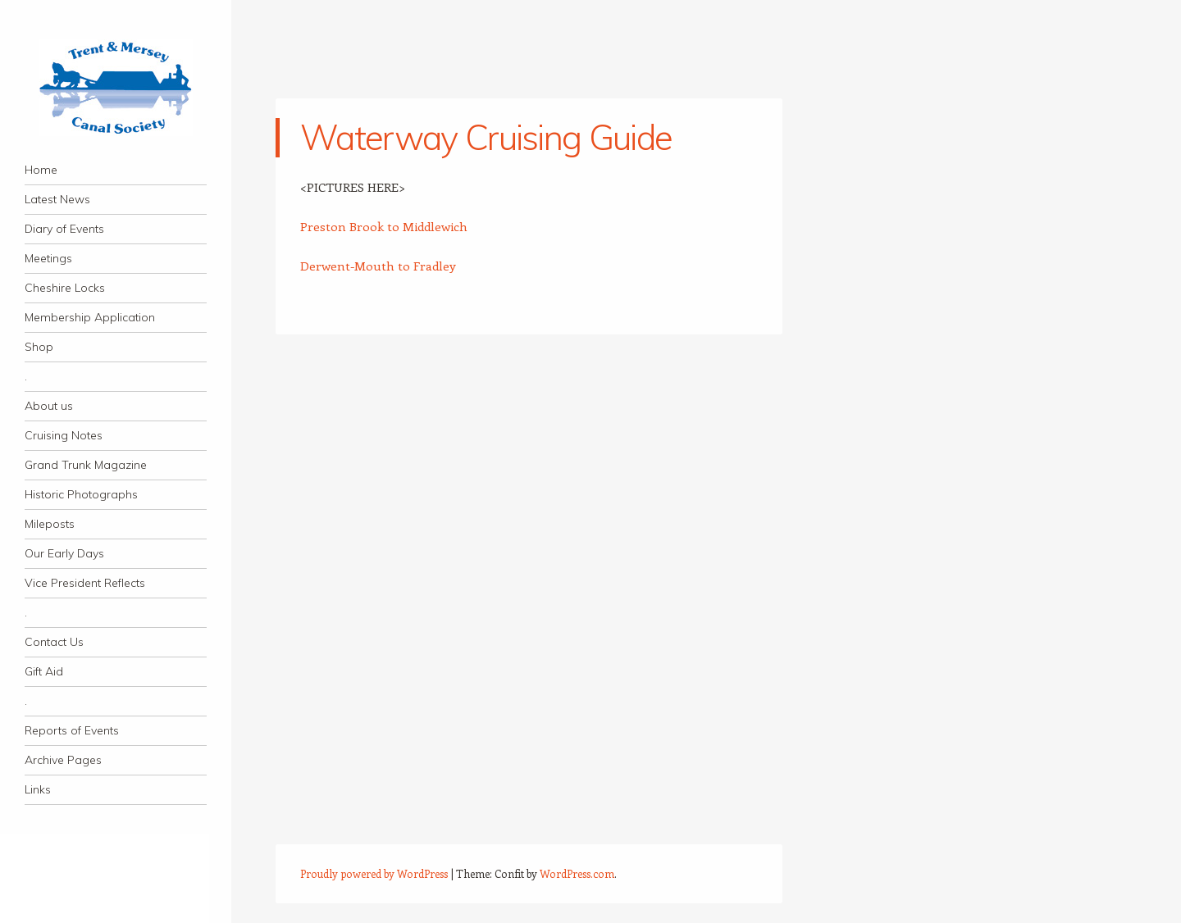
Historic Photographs (81, 494)
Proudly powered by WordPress (374, 873)
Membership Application (90, 317)
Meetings (48, 258)
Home (41, 169)
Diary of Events (64, 228)
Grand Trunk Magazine (86, 464)
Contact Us (54, 641)
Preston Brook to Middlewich (383, 226)
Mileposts (50, 523)
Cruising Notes (64, 435)
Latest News (57, 199)
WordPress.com (577, 873)
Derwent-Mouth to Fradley (378, 265)
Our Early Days (64, 553)
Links (38, 789)
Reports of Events (72, 730)
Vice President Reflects (85, 582)
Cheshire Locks (65, 287)
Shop (39, 346)
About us (49, 405)
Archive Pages (63, 759)
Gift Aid (44, 671)
